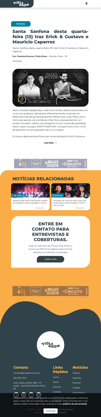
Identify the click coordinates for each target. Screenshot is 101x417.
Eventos (57, 387)
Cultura (76, 388)
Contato (57, 392)
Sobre (56, 382)
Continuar (50, 411)
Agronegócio (79, 392)
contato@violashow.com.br (26, 373)
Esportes (77, 378)
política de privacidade (75, 404)
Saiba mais (50, 259)
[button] (86, 195)
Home (56, 377)
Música (76, 373)
